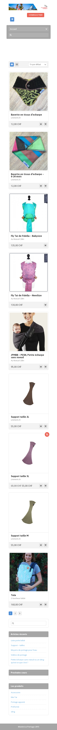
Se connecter (17, 15)
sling (13, 711)
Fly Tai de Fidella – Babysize (26, 235)
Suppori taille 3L (20, 476)
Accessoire (15, 692)
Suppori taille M (20, 535)
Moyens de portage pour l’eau (24, 650)
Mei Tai (14, 697)
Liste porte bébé (18, 640)
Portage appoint (18, 702)
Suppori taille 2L (20, 416)
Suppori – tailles (18, 645)
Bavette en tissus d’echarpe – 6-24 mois (27, 175)
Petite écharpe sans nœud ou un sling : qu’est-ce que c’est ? (28, 661)
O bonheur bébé (18, 598)
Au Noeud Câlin (17, 239)
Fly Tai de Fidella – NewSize (26, 295)
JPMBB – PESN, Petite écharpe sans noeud (27, 356)
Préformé (15, 706)
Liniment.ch (16, 117)
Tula (13, 595)
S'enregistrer (36, 15)
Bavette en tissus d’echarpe (26, 114)
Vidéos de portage (19, 655)
